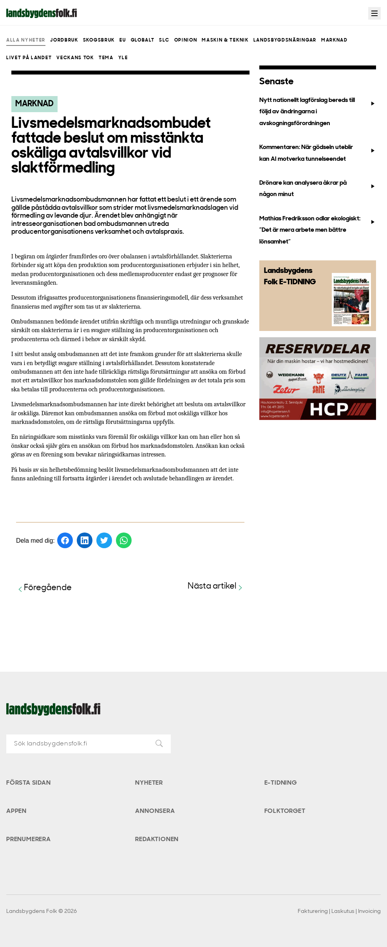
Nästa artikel (216, 586)
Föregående (44, 588)
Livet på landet (29, 58)
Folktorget (285, 811)
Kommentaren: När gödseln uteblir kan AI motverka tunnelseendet (317, 153)
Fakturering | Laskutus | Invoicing (339, 911)
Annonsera (155, 811)
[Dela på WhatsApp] (124, 540)
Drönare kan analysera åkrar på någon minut (317, 189)
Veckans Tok (75, 58)
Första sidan (28, 783)
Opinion (185, 40)
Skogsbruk (99, 40)
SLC (164, 40)
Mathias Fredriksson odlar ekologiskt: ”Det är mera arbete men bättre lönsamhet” (317, 230)
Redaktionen (157, 839)
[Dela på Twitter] (104, 540)
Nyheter (149, 783)
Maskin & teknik (225, 40)
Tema (106, 58)
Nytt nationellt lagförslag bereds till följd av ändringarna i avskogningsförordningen (317, 112)
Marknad (334, 40)
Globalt (143, 40)
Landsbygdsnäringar (284, 40)
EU (122, 40)
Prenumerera (28, 839)
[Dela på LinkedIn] (84, 540)
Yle (123, 58)
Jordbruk (64, 40)
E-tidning (280, 783)
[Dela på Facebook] (65, 540)
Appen (16, 811)
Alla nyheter (25, 40)
